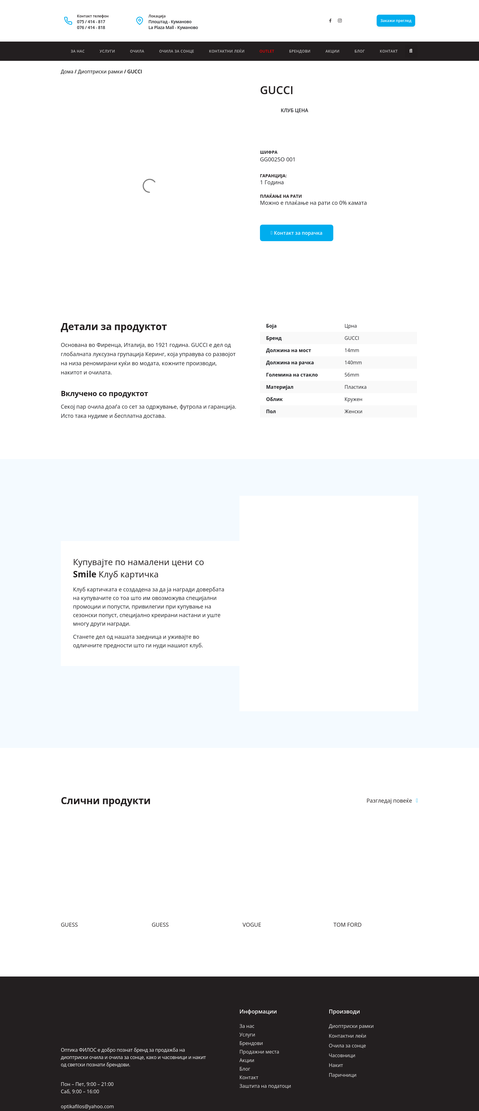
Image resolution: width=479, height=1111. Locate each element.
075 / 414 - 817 (91, 21)
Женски (354, 360)
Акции (332, 51)
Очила (137, 51)
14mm (352, 299)
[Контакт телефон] (68, 21)
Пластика (356, 336)
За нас (78, 51)
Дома (67, 71)
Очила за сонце (176, 51)
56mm (352, 323)
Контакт (389, 51)
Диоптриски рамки (100, 71)
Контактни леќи (227, 51)
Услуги (107, 51)
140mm (353, 311)
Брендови (299, 51)
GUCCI (352, 287)
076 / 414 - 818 (91, 27)
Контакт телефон (93, 16)
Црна (351, 274)
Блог (359, 51)
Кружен (353, 348)
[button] (411, 51)
